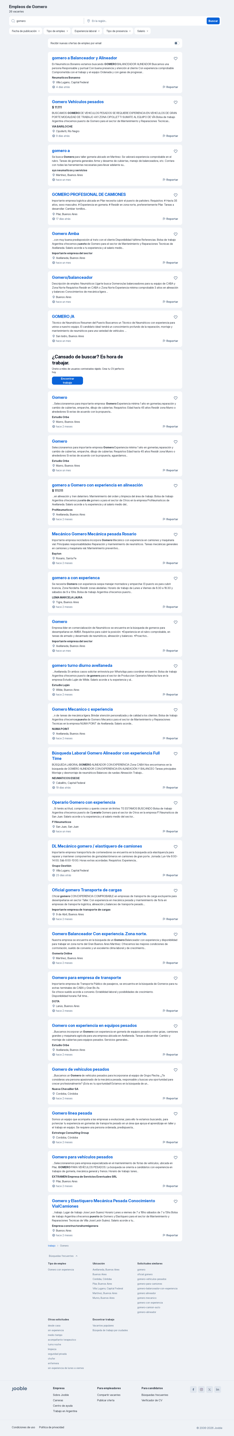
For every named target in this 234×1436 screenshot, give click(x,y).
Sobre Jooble (61, 1395)
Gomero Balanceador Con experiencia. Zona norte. (99, 937)
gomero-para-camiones (149, 1287)
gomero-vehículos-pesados (151, 1282)
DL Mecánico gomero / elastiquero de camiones (97, 849)
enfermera (53, 1366)
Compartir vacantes (108, 1395)
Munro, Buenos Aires (104, 1301)
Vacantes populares (103, 1328)
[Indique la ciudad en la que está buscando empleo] (122, 21)
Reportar (170, 87)
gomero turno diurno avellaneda (82, 668)
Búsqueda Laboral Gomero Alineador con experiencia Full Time (106, 759)
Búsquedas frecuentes (63, 1259)
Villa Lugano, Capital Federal (108, 1291)
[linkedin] (217, 1389)
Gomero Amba (65, 233)
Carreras (58, 1400)
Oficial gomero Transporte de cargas (87, 893)
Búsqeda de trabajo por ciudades (110, 1333)
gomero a (61, 150)
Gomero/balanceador (72, 277)
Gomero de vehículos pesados (80, 1072)
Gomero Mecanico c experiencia (82, 712)
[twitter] (209, 1389)
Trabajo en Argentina (65, 1411)
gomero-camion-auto (148, 1310)
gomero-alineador (146, 1315)
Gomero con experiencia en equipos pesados (94, 1028)
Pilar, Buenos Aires (102, 1287)
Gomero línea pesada (72, 1116)
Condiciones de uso (23, 1427)
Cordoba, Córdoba (102, 1282)
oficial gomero (145, 1277)
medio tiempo (55, 1338)
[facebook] (193, 1389)
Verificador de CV (152, 1400)
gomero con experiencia (150, 1306)
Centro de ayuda (63, 1405)
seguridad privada (57, 1357)
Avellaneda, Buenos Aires (106, 1272)
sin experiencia (56, 1333)
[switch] (177, 43)
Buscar (213, 21)
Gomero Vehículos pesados (78, 101)
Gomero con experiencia (61, 1272)
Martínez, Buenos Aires (105, 1296)
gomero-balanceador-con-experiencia (157, 1291)
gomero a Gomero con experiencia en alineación (97, 488)
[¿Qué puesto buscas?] (46, 21)
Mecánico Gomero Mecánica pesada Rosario (94, 537)
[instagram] (201, 1389)
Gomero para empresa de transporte (86, 981)
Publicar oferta (105, 1400)
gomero (141, 1272)
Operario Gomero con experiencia (83, 805)
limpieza (52, 1352)
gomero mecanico (146, 1301)
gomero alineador (146, 1296)
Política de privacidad (51, 1427)
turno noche (54, 1347)
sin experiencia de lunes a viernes (66, 1371)
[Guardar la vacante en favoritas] (175, 58)
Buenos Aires (100, 1277)
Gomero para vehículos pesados (82, 1160)
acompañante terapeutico (62, 1343)
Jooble (218, 1428)
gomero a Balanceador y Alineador (84, 57)
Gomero (59, 400)
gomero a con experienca (76, 581)
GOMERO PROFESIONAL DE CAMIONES (89, 194)
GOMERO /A (63, 316)
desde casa (54, 1328)
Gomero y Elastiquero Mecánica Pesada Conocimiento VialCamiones (103, 1207)
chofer (51, 1361)
